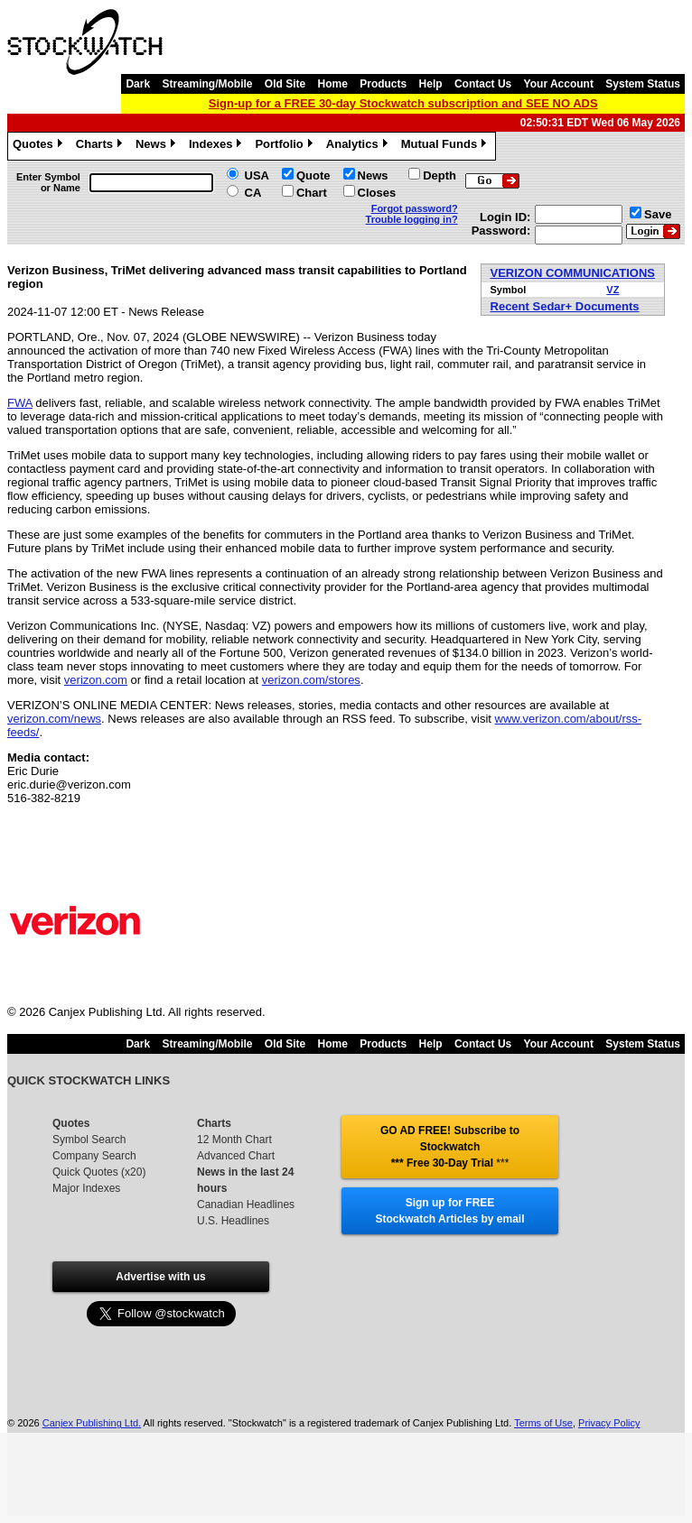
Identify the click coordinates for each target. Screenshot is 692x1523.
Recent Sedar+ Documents (565, 306)
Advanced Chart (236, 1155)
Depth (439, 175)
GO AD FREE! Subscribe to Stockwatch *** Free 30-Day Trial (449, 1146)
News (158, 146)
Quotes (40, 146)
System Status (642, 84)
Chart (311, 192)
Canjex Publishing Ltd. (91, 1422)
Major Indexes (86, 1188)
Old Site (285, 84)
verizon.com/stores (311, 680)
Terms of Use (543, 1422)
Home (333, 84)
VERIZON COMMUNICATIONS (573, 273)
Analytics (359, 146)
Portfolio (285, 146)
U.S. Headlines (233, 1220)
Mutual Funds (446, 146)
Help (431, 84)
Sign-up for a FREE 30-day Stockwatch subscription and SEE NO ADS (403, 103)
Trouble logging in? (412, 219)
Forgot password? (414, 208)
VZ (612, 289)
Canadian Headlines (246, 1204)
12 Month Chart (234, 1139)
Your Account (559, 84)
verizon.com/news (54, 718)
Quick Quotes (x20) (98, 1172)
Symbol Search (89, 1139)
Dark (138, 84)
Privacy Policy (609, 1422)
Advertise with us (160, 1276)
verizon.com (95, 680)
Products (383, 84)
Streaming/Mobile (207, 84)
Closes (377, 192)
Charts (101, 146)
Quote (313, 175)
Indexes (217, 146)
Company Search (94, 1155)
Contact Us (482, 84)
